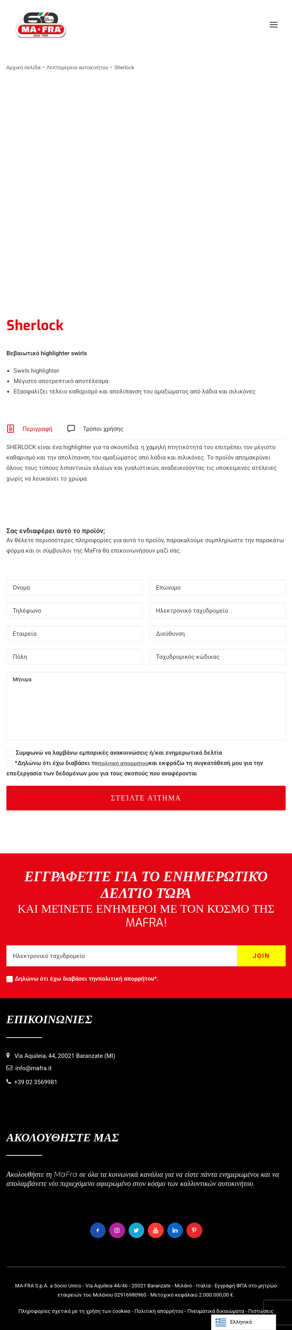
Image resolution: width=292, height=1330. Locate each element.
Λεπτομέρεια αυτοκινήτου (77, 67)
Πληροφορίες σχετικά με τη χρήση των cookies (74, 1311)
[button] (273, 24)
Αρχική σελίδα (23, 67)
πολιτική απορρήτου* (127, 978)
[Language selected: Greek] (243, 1322)
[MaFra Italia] (40, 25)
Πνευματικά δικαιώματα (215, 1311)
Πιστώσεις (261, 1311)
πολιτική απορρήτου (123, 763)
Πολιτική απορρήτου (159, 1311)
